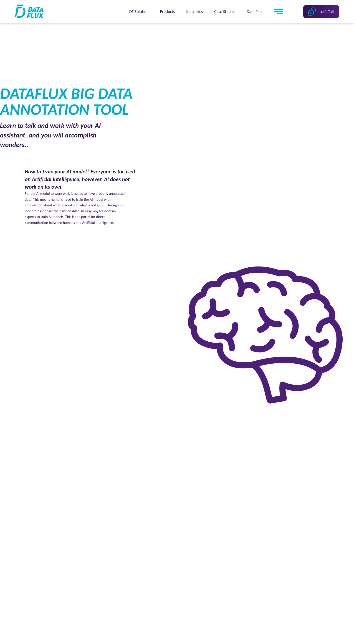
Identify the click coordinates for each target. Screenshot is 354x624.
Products (167, 12)
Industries (194, 12)
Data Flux (255, 12)
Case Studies (224, 12)
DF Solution (139, 12)
